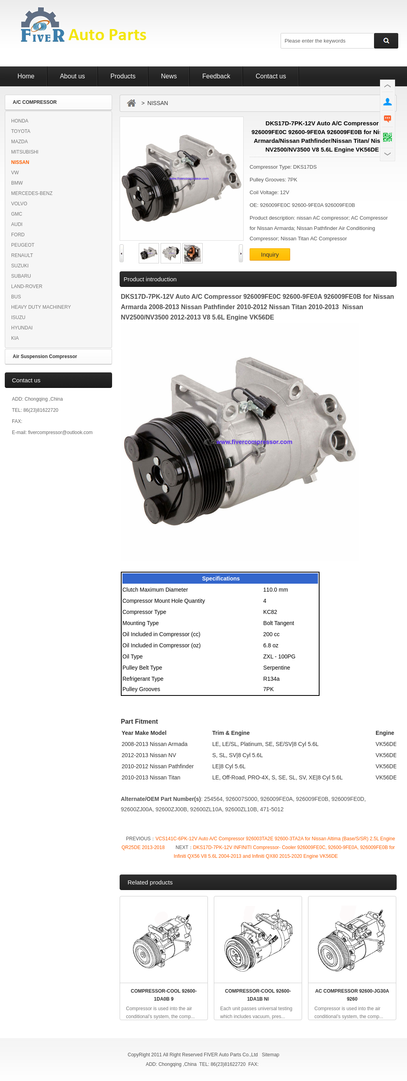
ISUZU (18, 317)
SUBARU (21, 276)
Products (123, 76)
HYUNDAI (22, 328)
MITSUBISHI (25, 152)
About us (72, 76)
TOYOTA (20, 131)
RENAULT (22, 255)
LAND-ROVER (27, 286)
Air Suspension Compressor (45, 356)
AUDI (17, 224)
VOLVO (19, 203)
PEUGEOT (23, 245)
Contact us (271, 76)
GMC (16, 214)
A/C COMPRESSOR (35, 102)
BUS (16, 297)
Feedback (216, 76)
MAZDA (19, 141)
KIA (15, 338)
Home (26, 76)
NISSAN (20, 162)
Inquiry (270, 254)
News (169, 76)
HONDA (19, 121)
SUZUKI (20, 266)
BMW (17, 183)
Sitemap (270, 1055)
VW (15, 172)
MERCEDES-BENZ (31, 193)
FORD (18, 235)
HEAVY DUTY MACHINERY (41, 307)
